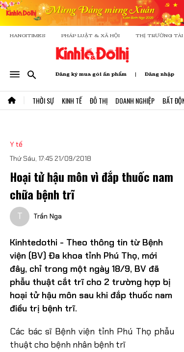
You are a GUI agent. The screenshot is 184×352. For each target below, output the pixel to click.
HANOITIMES (28, 35)
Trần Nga (47, 205)
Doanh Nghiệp (135, 100)
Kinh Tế (72, 100)
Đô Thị (98, 100)
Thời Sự (43, 100)
